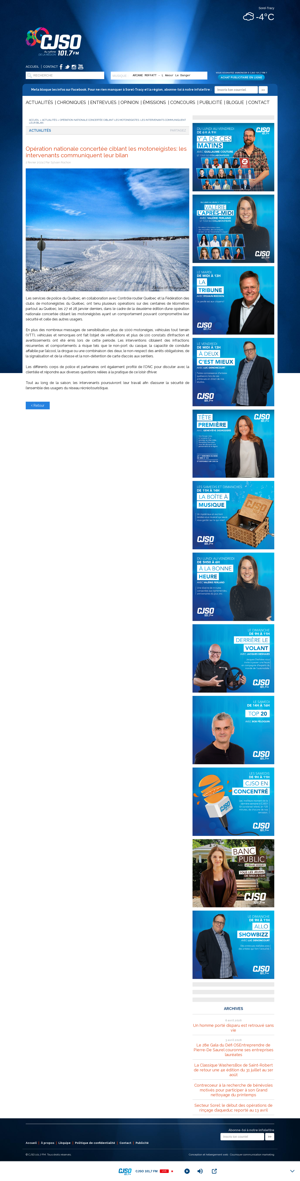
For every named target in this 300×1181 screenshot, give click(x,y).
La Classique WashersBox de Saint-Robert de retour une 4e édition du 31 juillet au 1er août (233, 1070)
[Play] (187, 1171)
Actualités (39, 102)
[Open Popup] (214, 1171)
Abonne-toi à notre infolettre (251, 1130)
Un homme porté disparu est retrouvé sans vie (233, 1027)
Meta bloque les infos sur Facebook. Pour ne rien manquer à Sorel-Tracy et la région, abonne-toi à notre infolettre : (149, 89)
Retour (37, 405)
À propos (47, 1143)
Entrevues (103, 102)
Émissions (154, 102)
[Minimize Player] (292, 1171)
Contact (50, 66)
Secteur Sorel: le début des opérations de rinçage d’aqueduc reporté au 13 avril (233, 1107)
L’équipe (64, 1143)
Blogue (235, 102)
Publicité (210, 102)
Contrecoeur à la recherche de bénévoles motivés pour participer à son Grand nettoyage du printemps (233, 1090)
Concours (182, 102)
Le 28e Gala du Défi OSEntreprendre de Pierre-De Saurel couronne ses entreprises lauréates (233, 1050)
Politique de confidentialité (95, 1143)
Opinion (130, 102)
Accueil (32, 66)
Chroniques (71, 102)
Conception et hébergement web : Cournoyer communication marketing (231, 1154)
